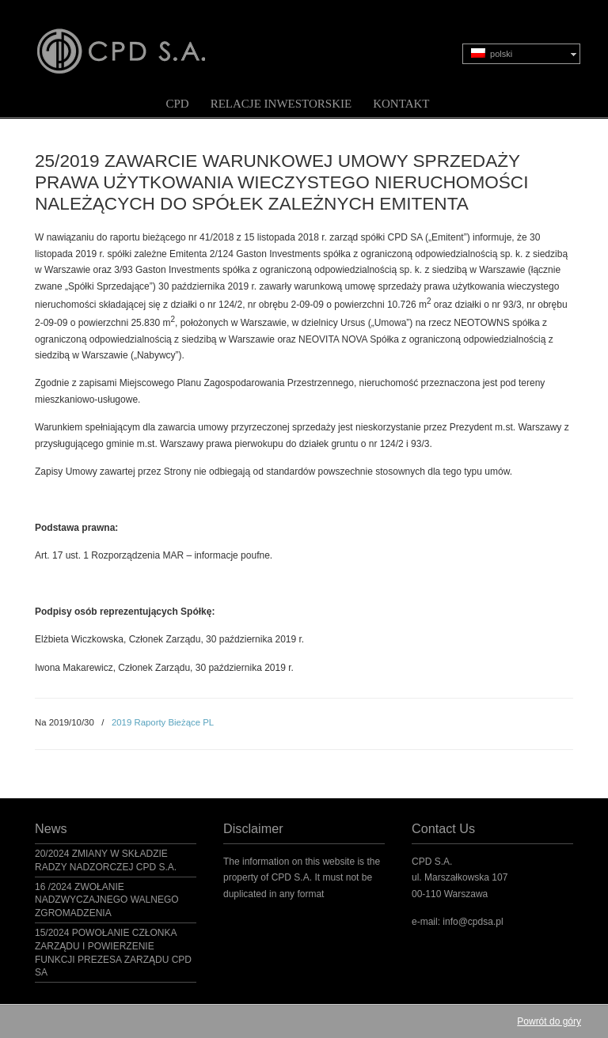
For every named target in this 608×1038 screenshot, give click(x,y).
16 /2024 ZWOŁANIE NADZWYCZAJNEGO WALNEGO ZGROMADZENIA (107, 900)
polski (491, 53)
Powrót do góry (549, 1021)
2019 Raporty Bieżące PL (163, 722)
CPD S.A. (140, 40)
